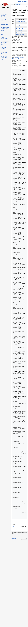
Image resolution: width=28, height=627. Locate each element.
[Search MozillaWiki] (24, 7)
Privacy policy (13, 535)
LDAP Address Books (20, 28)
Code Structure (19, 30)
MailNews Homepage (20, 21)
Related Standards (20, 34)
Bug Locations (19, 32)
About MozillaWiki (20, 535)
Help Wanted (18, 26)
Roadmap (18, 25)
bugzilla (18, 63)
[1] (13, 526)
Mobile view (13, 538)
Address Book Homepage (21, 23)
